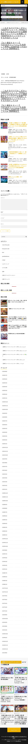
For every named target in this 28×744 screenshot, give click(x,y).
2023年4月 (4, 386)
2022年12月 (5, 401)
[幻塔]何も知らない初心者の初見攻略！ (16, 333)
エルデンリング (5, 264)
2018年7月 (4, 573)
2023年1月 (4, 398)
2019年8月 (4, 550)
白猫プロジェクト (6, 279)
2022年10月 (5, 409)
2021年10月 (5, 455)
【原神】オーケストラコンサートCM (16, 308)
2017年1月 (4, 611)
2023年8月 (4, 371)
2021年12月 (5, 447)
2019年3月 (4, 561)
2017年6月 (4, 599)
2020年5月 (4, 519)
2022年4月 (4, 432)
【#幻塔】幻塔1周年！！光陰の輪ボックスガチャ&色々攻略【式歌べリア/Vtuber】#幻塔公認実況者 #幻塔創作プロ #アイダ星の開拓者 (20, 720)
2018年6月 (4, 576)
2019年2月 (4, 565)
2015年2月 (4, 630)
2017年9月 (4, 595)
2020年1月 (4, 535)
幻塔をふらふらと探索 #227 (15, 176)
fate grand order (5, 248)
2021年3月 (4, 481)
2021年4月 (4, 477)
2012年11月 (5, 649)
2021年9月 (4, 459)
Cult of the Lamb (5, 244)
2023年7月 (4, 375)
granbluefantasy (5, 256)
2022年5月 (4, 428)
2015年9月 (4, 622)
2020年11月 (5, 497)
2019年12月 (5, 538)
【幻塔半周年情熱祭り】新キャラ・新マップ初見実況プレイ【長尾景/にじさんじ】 (17, 153)
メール (2, 218)
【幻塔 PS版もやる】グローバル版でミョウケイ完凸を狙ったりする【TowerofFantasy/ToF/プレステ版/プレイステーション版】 (7, 720)
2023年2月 (4, 394)
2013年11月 (5, 645)
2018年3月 (4, 580)
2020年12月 (5, 493)
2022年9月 (4, 413)
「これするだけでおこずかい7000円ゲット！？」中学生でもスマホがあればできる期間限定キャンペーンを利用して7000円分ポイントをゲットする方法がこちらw (14, 33)
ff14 (3, 252)
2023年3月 (4, 390)
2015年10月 (5, 618)
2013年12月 (5, 641)
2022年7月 (4, 420)
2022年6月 (4, 424)
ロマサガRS (4, 267)
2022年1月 (4, 443)
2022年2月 (4, 439)
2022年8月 (4, 417)
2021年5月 (4, 474)
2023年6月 (4, 379)
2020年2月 (4, 531)
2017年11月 (5, 592)
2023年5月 (4, 382)
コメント (3, 197)
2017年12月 (5, 588)
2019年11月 (5, 542)
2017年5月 (4, 603)
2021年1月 (4, 489)
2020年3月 (4, 527)
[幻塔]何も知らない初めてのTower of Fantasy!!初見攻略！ (20, 698)
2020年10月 (5, 500)
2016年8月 (4, 614)
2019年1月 (4, 569)
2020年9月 (4, 504)
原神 (3, 271)
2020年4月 (4, 523)
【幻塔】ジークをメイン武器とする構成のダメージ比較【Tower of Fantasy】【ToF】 (7, 699)
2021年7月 (4, 466)
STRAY (3, 260)
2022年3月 (4, 436)
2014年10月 (5, 633)
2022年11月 (5, 405)
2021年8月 (4, 462)
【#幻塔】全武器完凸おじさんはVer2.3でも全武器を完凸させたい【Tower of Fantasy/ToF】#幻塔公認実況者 (17, 166)
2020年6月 (4, 516)
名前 (2, 212)
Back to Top (14, 730)
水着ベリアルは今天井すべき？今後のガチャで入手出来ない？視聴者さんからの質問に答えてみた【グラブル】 (17, 327)
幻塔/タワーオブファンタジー (15, 17)
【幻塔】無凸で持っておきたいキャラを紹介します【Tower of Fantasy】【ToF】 (20, 680)
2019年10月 (5, 546)
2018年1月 (4, 584)
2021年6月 (4, 470)
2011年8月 (4, 652)
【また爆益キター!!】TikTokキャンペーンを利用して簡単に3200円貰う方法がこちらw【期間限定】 (14, 46)
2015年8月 (4, 626)
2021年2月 (4, 485)
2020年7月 (4, 512)
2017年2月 (4, 607)
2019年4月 (4, 557)
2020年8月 (4, 508)
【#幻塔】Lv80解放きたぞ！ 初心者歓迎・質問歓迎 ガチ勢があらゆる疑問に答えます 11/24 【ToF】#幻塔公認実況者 (17, 124)
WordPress (18, 741)
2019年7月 (4, 554)
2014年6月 (4, 637)
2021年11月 (5, 451)
